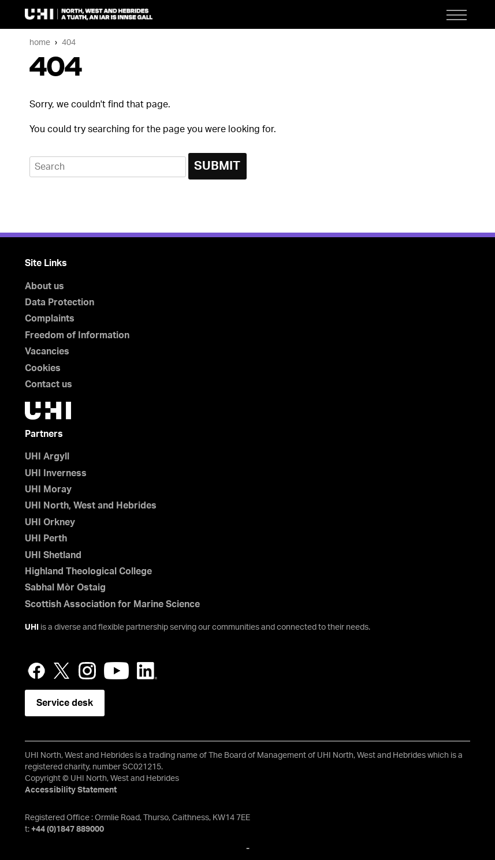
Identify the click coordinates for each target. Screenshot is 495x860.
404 (69, 42)
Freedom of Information (77, 335)
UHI (32, 627)
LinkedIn (147, 670)
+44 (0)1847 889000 (67, 829)
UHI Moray (48, 489)
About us (44, 286)
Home (39, 42)
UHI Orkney (50, 522)
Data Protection (59, 302)
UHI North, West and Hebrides (91, 505)
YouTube (116, 670)
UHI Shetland (53, 555)
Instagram (87, 670)
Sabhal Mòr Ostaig (65, 587)
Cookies (43, 368)
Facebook (36, 670)
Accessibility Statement (71, 790)
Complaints (50, 318)
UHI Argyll (47, 456)
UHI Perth (46, 538)
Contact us (48, 384)
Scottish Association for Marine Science (112, 604)
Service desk (64, 703)
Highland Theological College (88, 571)
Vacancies (47, 351)
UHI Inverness (56, 473)
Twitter (61, 670)
